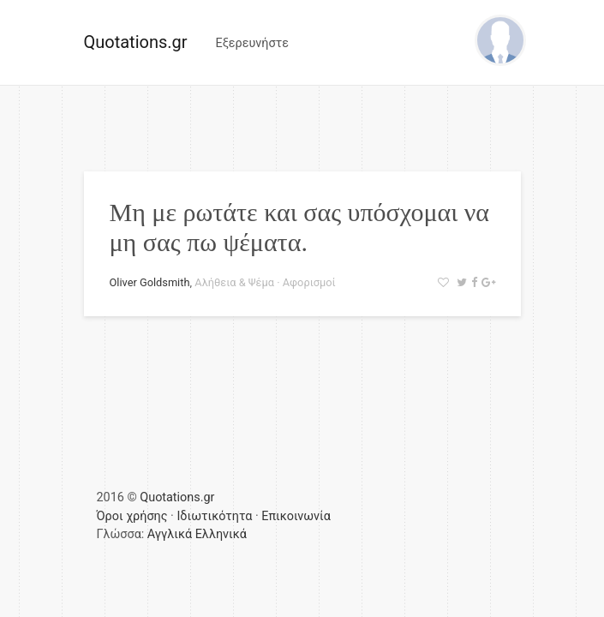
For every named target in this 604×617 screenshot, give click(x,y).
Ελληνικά (221, 534)
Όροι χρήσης (132, 516)
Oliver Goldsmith (150, 282)
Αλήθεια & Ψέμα (234, 282)
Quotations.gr (136, 42)
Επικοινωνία (296, 516)
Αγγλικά (169, 534)
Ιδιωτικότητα (214, 516)
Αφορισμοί (309, 282)
